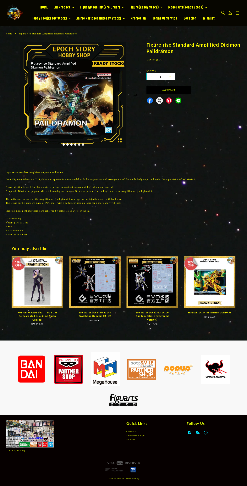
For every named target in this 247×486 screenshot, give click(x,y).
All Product (64, 7)
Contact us (131, 431)
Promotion (138, 18)
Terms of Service (115, 478)
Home (9, 33)
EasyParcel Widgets (135, 435)
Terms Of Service (164, 18)
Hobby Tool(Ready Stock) (51, 18)
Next (135, 95)
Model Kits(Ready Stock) (187, 7)
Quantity (151, 70)
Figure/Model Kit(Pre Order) (102, 7)
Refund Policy (133, 478)
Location (190, 18)
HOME (44, 7)
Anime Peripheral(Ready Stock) (100, 18)
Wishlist (209, 18)
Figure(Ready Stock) (146, 7)
